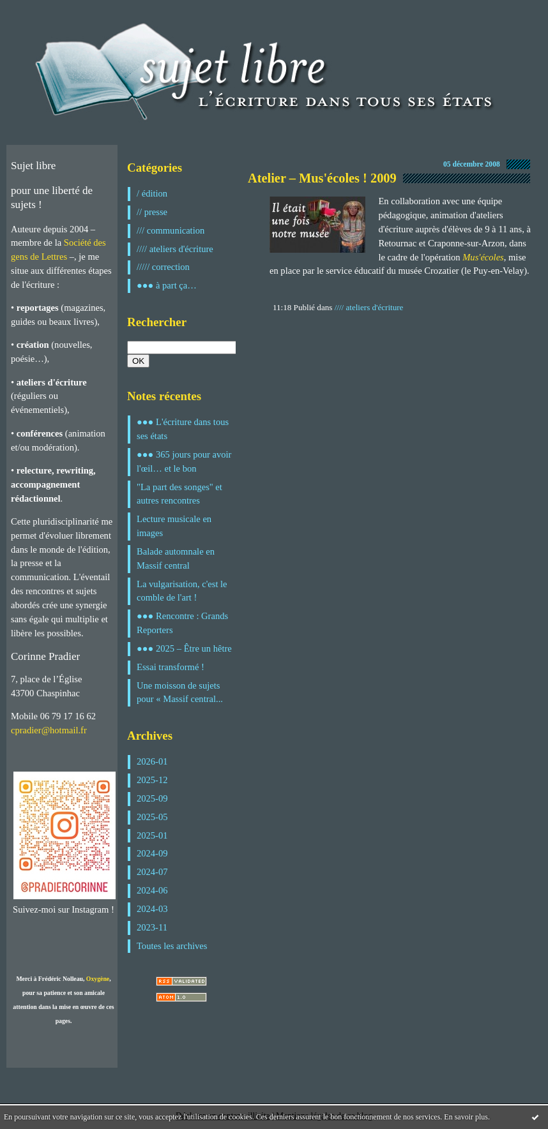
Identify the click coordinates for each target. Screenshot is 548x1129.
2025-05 (152, 817)
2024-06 (152, 890)
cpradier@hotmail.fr (49, 730)
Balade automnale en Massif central (176, 558)
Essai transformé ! (170, 667)
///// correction (163, 267)
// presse (152, 212)
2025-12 (152, 780)
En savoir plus (466, 1116)
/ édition (152, 193)
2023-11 (152, 927)
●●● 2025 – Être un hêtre (184, 648)
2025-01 (152, 835)
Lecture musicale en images (174, 526)
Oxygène (97, 978)
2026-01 (152, 761)
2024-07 (152, 872)
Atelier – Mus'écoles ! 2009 (322, 178)
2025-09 (152, 798)
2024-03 (152, 909)
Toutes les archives (172, 946)
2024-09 (152, 853)
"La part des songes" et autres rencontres (179, 494)
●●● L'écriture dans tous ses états (183, 429)
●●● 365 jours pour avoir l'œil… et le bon (184, 461)
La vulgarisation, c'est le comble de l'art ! (182, 591)
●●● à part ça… (167, 285)
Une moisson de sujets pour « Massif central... (180, 692)
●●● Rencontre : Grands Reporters (182, 623)
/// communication (170, 230)
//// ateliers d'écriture (175, 249)
